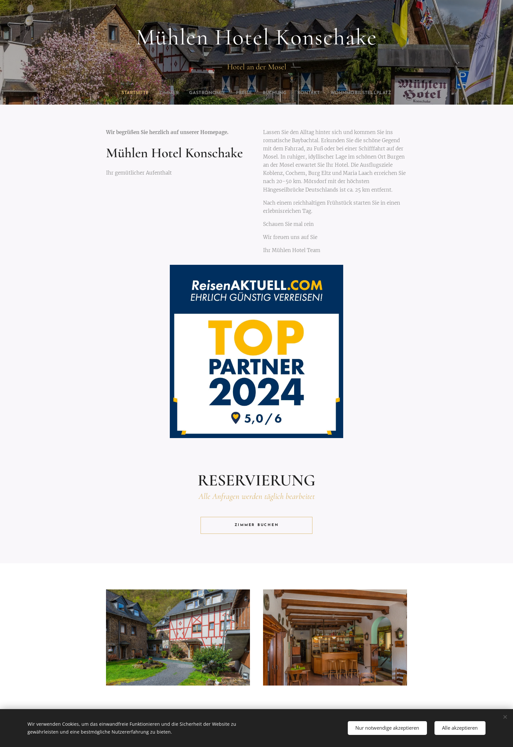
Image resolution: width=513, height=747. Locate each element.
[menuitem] (145, 93)
